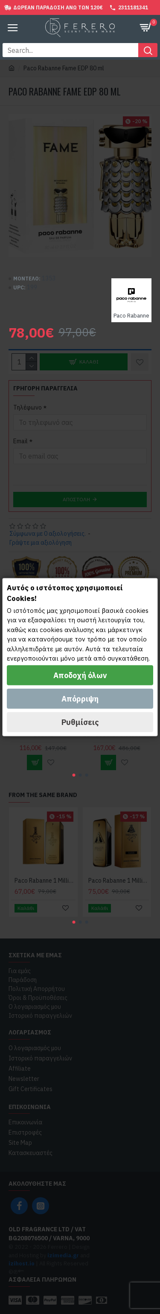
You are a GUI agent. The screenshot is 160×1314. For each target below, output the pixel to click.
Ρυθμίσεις (80, 722)
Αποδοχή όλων (80, 675)
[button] (73, 775)
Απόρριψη (80, 699)
